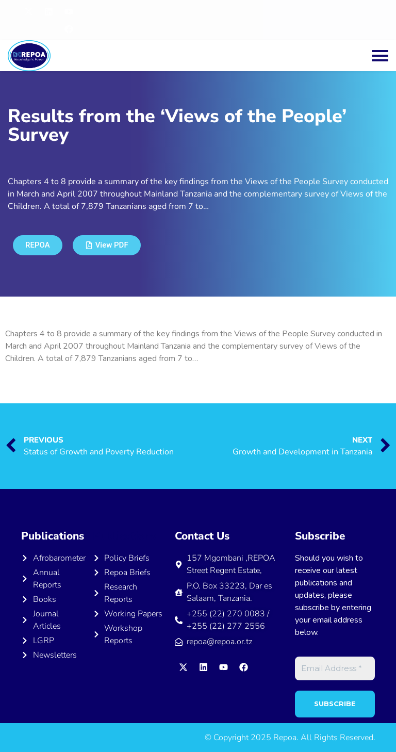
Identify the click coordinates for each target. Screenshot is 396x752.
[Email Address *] (335, 669)
